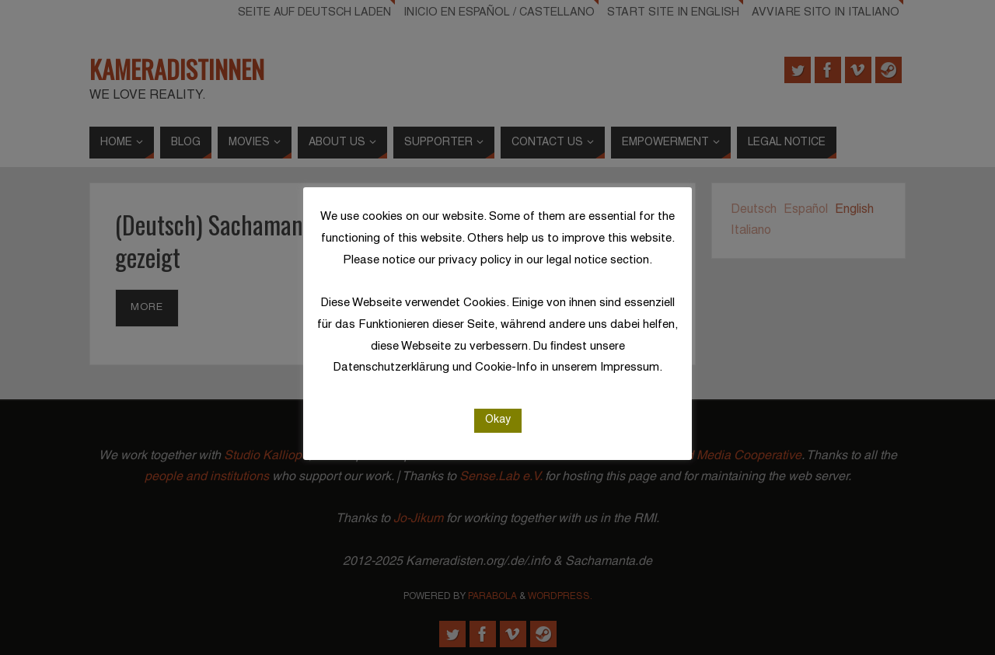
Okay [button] (498, 420)
